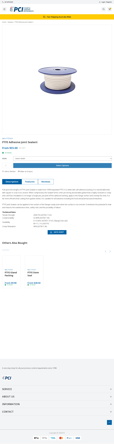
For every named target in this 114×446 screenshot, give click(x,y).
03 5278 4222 (7, 2)
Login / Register (105, 2)
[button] (9, 171)
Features (30, 181)
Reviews (45, 181)
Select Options (62, 165)
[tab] (12, 181)
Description (12, 181)
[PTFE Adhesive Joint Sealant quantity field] (6, 165)
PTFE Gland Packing (11, 274)
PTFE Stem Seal (33, 274)
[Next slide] (110, 251)
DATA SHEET (57, 232)
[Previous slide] (105, 251)
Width (4, 158)
